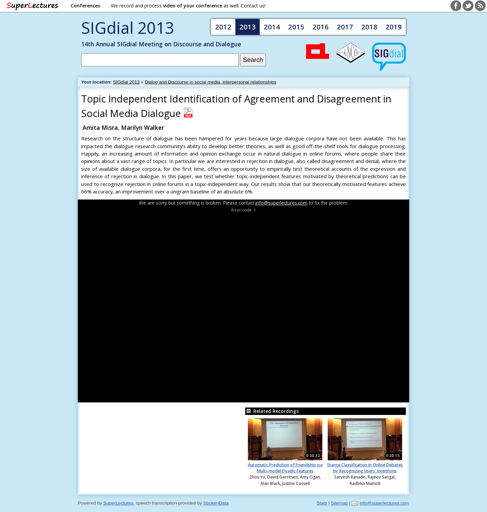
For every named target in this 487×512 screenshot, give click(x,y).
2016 (320, 26)
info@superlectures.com (281, 203)
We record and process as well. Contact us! (188, 5)
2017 (345, 26)
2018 (369, 26)
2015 (296, 26)
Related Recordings (272, 411)
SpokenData (216, 503)
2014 (272, 26)
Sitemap (339, 503)
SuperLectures (118, 503)
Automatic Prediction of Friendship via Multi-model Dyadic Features (285, 468)
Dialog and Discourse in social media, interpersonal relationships (210, 82)
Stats (322, 503)
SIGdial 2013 (127, 28)
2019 (394, 26)
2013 (247, 26)
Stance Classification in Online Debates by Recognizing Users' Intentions (365, 468)
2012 (223, 26)
